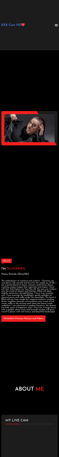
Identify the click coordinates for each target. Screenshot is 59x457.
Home (4, 274)
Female (13, 274)
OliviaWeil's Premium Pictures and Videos (23, 319)
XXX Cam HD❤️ (13, 25)
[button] (56, 25)
